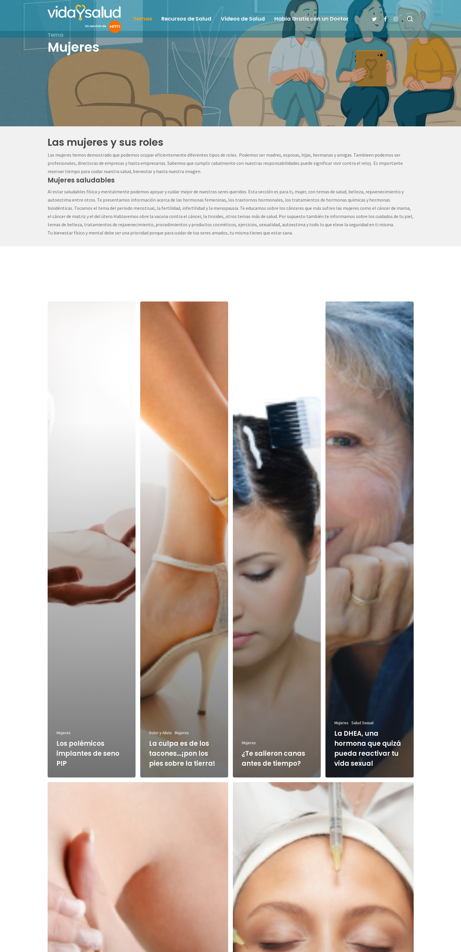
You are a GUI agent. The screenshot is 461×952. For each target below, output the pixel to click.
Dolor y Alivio (160, 742)
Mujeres (63, 742)
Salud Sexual (362, 732)
